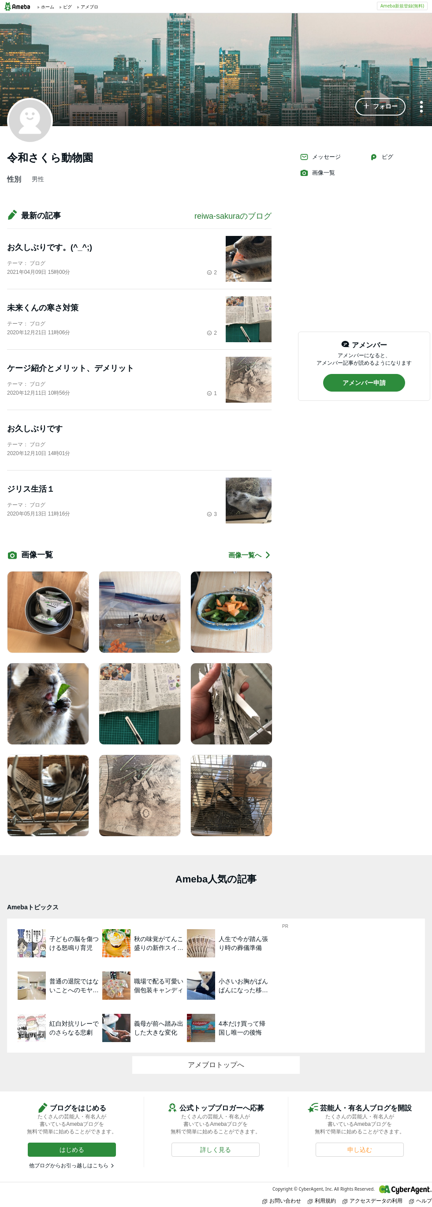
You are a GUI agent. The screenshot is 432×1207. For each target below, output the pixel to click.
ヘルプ (420, 1200)
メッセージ (320, 157)
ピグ (381, 157)
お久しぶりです (35, 428)
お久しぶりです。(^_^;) (49, 247)
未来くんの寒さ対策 (42, 307)
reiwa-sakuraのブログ (233, 216)
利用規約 (322, 1200)
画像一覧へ (250, 555)
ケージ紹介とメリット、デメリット (70, 368)
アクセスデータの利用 (372, 1200)
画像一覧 (317, 172)
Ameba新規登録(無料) (402, 6)
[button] (380, 107)
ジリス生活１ (31, 489)
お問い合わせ (281, 1200)
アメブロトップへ (216, 1065)
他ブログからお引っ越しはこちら (68, 1165)
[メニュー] (421, 107)
